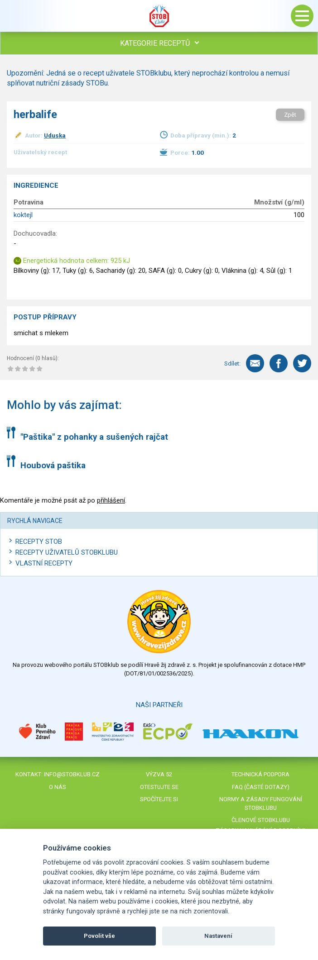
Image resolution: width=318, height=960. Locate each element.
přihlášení (111, 500)
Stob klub (159, 16)
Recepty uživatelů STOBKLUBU (66, 552)
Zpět (290, 114)
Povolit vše (99, 935)
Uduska (55, 135)
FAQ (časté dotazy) (260, 787)
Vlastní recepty (43, 563)
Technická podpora (260, 774)
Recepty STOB (38, 541)
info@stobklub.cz (72, 774)
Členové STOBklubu (260, 820)
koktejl (23, 215)
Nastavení (218, 935)
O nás (57, 787)
